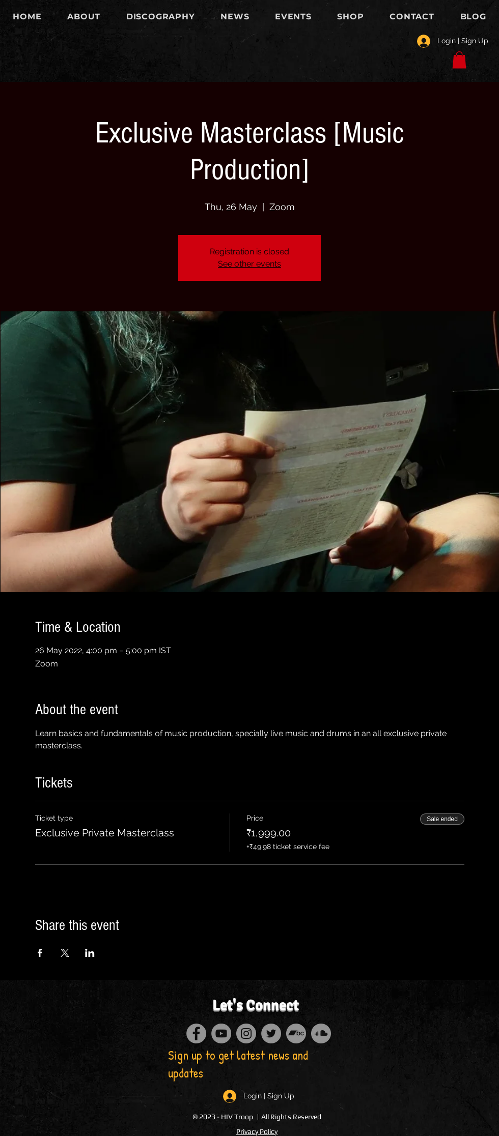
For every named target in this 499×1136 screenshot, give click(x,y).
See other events (249, 264)
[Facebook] (196, 1033)
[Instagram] (246, 1033)
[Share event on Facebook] (40, 953)
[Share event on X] (65, 953)
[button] (459, 59)
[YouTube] (221, 1033)
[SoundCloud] (321, 1033)
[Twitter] (271, 1033)
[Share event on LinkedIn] (90, 953)
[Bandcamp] (296, 1033)
